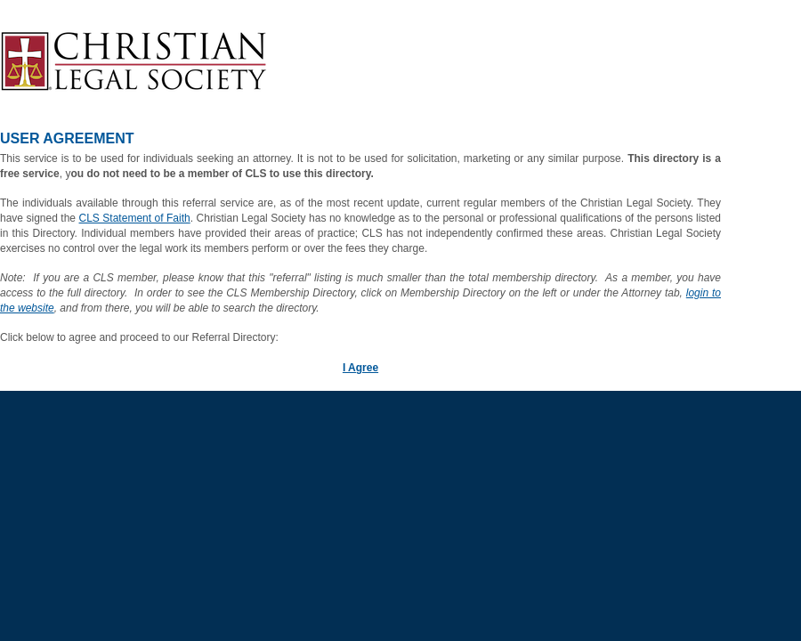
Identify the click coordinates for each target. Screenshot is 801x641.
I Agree (360, 367)
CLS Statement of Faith (134, 218)
